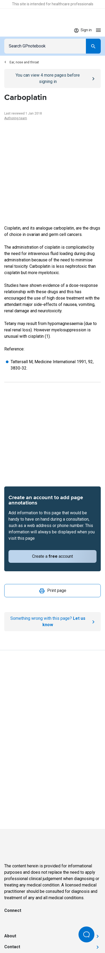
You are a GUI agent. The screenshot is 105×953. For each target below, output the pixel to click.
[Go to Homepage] (19, 30)
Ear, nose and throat (21, 62)
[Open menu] (98, 30)
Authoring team (15, 118)
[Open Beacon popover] (86, 934)
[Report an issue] (52, 621)
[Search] (93, 46)
